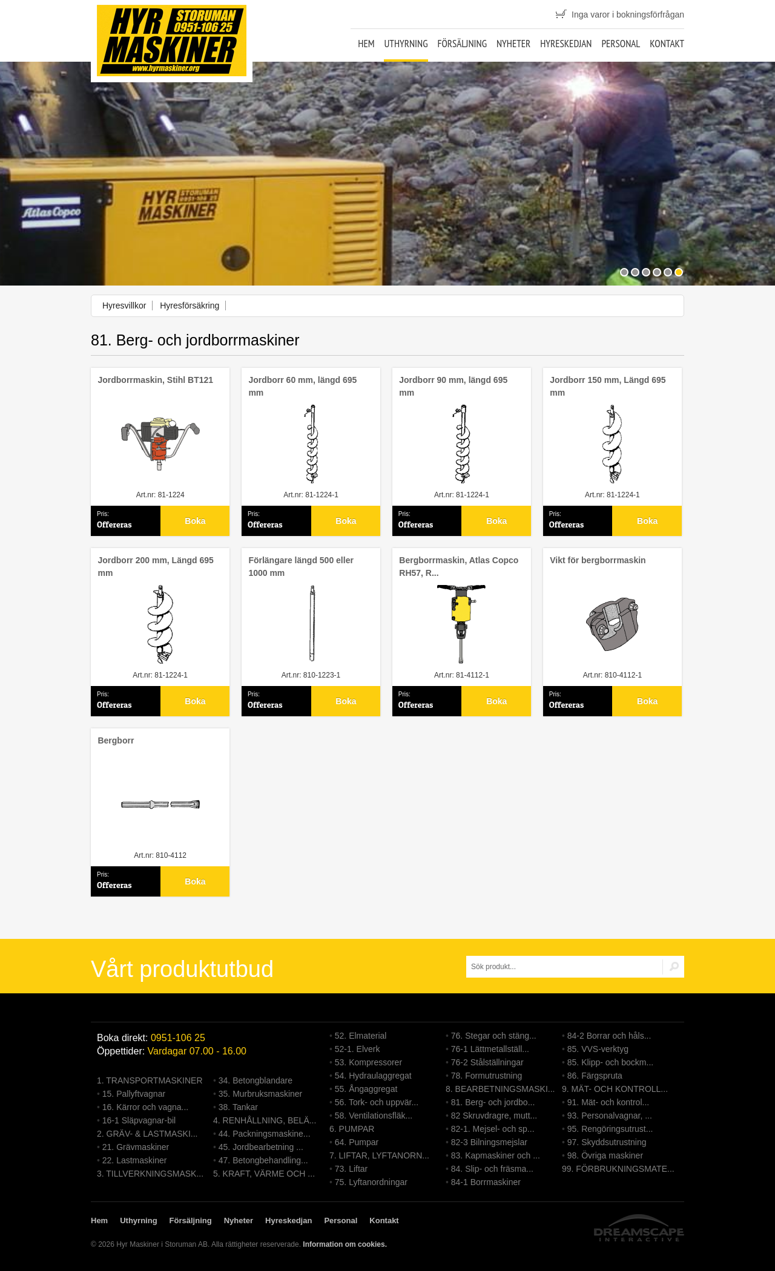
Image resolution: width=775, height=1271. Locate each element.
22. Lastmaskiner (134, 1160)
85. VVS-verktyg (597, 1049)
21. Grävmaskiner (135, 1147)
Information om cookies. (345, 1244)
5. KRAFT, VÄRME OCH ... (264, 1173)
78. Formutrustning (487, 1075)
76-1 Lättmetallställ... (490, 1049)
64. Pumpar (356, 1142)
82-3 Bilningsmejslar (489, 1142)
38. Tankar (238, 1107)
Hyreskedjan (566, 43)
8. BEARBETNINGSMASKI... (500, 1089)
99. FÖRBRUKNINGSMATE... (618, 1169)
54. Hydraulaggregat (373, 1075)
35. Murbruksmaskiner (261, 1094)
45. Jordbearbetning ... (261, 1147)
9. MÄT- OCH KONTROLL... (615, 1089)
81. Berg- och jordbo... (493, 1102)
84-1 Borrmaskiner (486, 1182)
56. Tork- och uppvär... (376, 1102)
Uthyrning (405, 43)
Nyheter (513, 43)
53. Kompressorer (368, 1062)
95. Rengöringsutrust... (610, 1129)
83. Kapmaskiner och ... (495, 1155)
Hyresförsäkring (189, 305)
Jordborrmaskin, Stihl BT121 (155, 380)
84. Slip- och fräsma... (492, 1169)
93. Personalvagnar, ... (609, 1115)
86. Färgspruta (594, 1075)
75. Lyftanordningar (371, 1182)
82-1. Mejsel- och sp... (493, 1129)
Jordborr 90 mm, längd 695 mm (453, 386)
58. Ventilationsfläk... (373, 1115)
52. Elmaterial (361, 1036)
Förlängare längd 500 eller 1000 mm (301, 566)
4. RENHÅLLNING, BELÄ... (264, 1120)
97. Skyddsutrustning (607, 1142)
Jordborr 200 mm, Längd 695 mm (155, 566)
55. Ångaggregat (366, 1089)
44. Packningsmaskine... (265, 1134)
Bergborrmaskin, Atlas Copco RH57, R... (458, 566)
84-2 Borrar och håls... (609, 1036)
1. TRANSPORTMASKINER (150, 1080)
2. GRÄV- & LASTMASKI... (147, 1134)
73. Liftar (351, 1169)
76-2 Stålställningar (487, 1062)
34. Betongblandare (255, 1080)
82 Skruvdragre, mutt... (494, 1115)
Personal (620, 43)
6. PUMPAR (351, 1129)
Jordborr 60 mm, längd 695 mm (302, 386)
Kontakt (667, 43)
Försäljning (462, 43)
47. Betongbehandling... (263, 1160)
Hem (366, 43)
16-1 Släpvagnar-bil (139, 1120)
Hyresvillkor (124, 305)
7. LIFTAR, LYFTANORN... (379, 1155)
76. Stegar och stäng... (493, 1036)
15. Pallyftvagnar (133, 1094)
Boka (195, 521)
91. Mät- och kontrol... (608, 1102)
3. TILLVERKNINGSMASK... (150, 1173)
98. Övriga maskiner (605, 1155)
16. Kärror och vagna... (145, 1107)
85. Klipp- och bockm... (610, 1062)
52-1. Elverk (357, 1049)
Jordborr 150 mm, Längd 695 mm (607, 386)
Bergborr (115, 740)
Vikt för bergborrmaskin (597, 560)
